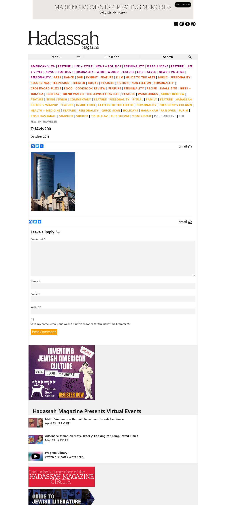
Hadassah (184, 99)
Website (36, 306)
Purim (183, 110)
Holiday (53, 94)
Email (185, 146)
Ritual (137, 99)
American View (43, 66)
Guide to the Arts (140, 77)
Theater (78, 83)
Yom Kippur (141, 116)
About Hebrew (172, 94)
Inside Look (85, 105)
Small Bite (168, 88)
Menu (56, 57)
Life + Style (83, 66)
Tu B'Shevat (120, 116)
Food (68, 88)
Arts (57, 77)
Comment (38, 239)
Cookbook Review (90, 88)
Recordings (40, 83)
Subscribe (112, 57)
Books (93, 83)
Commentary (80, 99)
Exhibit (92, 77)
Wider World (108, 72)
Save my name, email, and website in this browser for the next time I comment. (80, 323)
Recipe (152, 88)
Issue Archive (165, 116)
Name (36, 281)
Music (163, 77)
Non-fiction (141, 83)
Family (151, 99)
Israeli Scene (157, 66)
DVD (80, 77)
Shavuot (66, 116)
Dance (69, 77)
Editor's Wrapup (44, 105)
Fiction (123, 83)
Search (168, 57)
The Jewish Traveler (103, 94)
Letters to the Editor (116, 105)
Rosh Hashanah (43, 116)
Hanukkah (149, 110)
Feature (64, 66)
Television (61, 83)
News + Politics (108, 66)
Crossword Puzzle (46, 88)
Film (119, 77)
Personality (134, 66)
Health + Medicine (45, 110)
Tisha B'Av (99, 116)
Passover (168, 110)
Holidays (130, 110)
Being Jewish (56, 99)
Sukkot (82, 116)
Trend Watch (73, 94)
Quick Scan (111, 110)
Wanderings (148, 94)
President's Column (176, 105)
